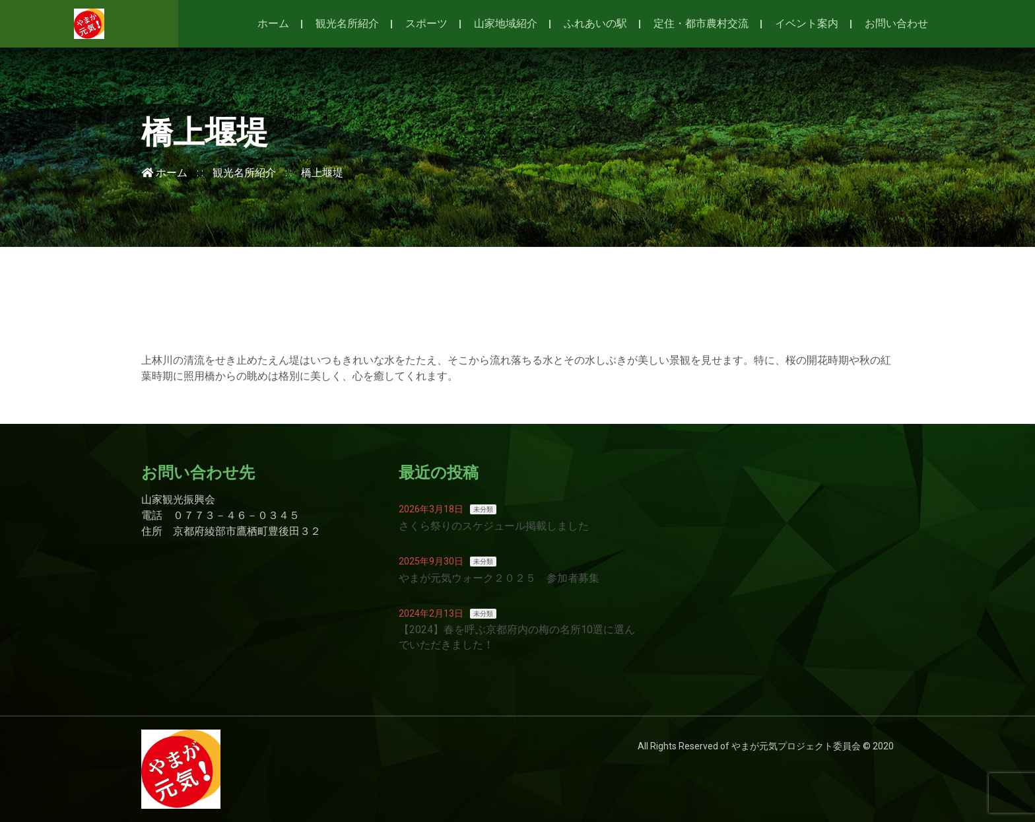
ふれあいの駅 (595, 23)
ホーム (273, 23)
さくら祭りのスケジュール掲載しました (494, 526)
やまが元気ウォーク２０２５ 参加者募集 (499, 578)
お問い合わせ (896, 23)
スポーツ (426, 23)
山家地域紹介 (505, 23)
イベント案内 (806, 23)
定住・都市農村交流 (701, 23)
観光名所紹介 (347, 23)
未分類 (483, 509)
